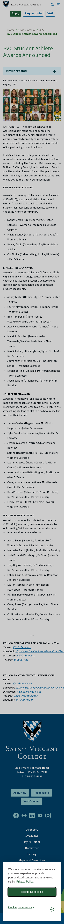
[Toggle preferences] (21, 907)
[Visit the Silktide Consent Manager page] (52, 909)
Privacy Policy (24, 881)
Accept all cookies (32, 891)
